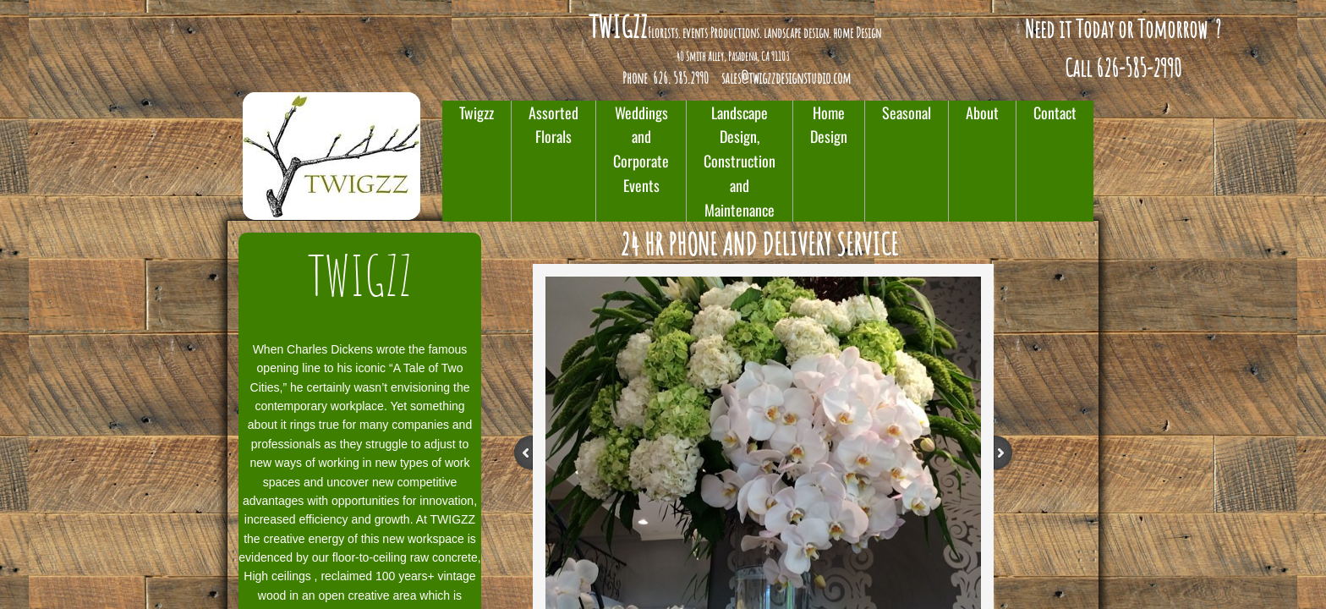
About (982, 112)
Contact (1055, 112)
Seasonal (906, 112)
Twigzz (476, 112)
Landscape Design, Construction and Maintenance (739, 161)
